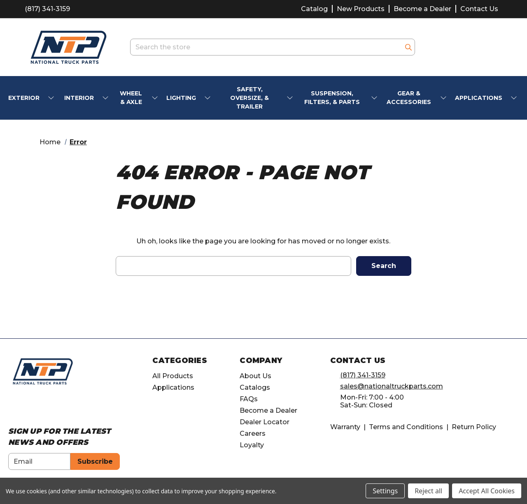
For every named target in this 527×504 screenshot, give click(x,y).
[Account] (470, 47)
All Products (172, 376)
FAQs (249, 399)
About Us (255, 376)
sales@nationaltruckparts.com (391, 386)
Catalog (314, 9)
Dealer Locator (264, 422)
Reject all (428, 490)
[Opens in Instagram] (27, 407)
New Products (361, 9)
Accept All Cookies (487, 490)
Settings (385, 490)
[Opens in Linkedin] (43, 407)
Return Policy (474, 427)
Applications (173, 387)
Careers (253, 433)
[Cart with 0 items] (491, 47)
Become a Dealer (422, 9)
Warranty (345, 427)
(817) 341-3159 (47, 9)
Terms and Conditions (406, 427)
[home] (42, 371)
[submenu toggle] (52, 98)
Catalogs (255, 387)
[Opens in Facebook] (12, 407)
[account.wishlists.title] (449, 47)
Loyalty (252, 445)
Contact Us (479, 9)
